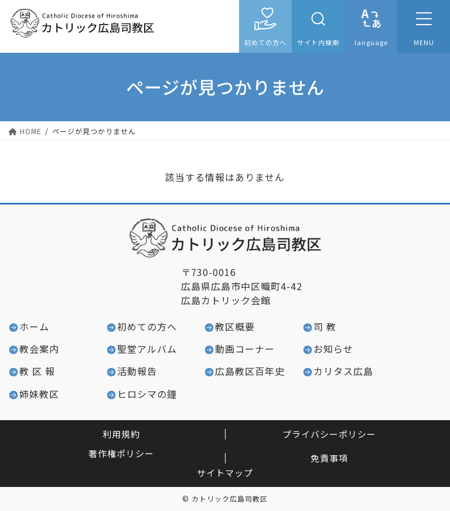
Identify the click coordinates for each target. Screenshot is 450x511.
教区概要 (235, 326)
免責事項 (329, 458)
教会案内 (39, 349)
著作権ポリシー (121, 453)
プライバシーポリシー (329, 434)
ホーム (34, 326)
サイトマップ (225, 472)
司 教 (324, 326)
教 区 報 (37, 371)
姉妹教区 (39, 394)
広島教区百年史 (250, 371)
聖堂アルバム (147, 349)
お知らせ (333, 349)
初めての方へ (265, 42)
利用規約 (121, 434)
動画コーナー (245, 349)
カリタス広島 (343, 371)
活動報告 (137, 371)
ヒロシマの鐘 (147, 394)
